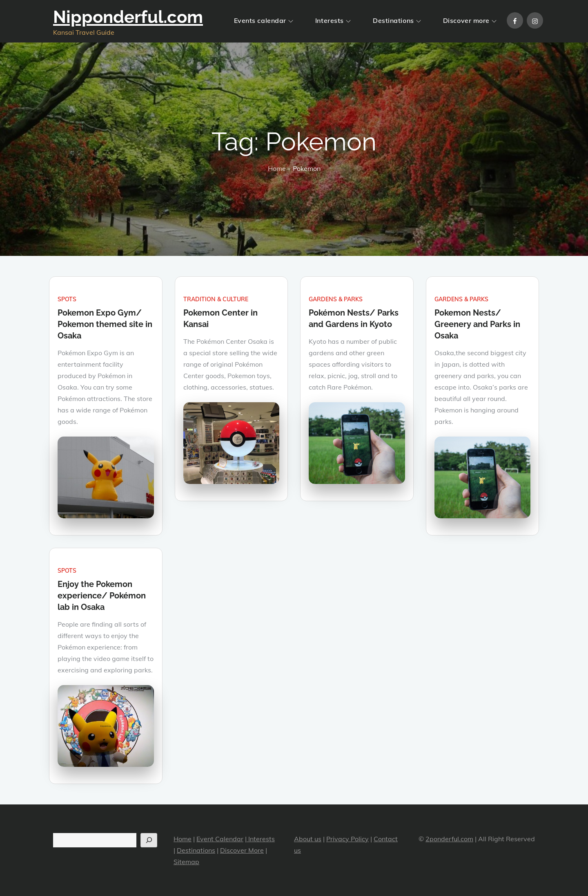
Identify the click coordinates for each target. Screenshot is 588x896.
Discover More (242, 850)
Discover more (470, 20)
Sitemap (186, 862)
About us (307, 839)
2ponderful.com (449, 839)
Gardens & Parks (336, 299)
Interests (333, 20)
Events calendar (263, 20)
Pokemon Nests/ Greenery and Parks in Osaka (477, 324)
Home (183, 839)
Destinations (397, 20)
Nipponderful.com (128, 17)
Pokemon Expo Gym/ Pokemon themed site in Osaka (105, 324)
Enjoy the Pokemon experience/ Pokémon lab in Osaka (102, 595)
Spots (67, 299)
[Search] (148, 840)
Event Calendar (219, 839)
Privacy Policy (347, 839)
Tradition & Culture (215, 299)
